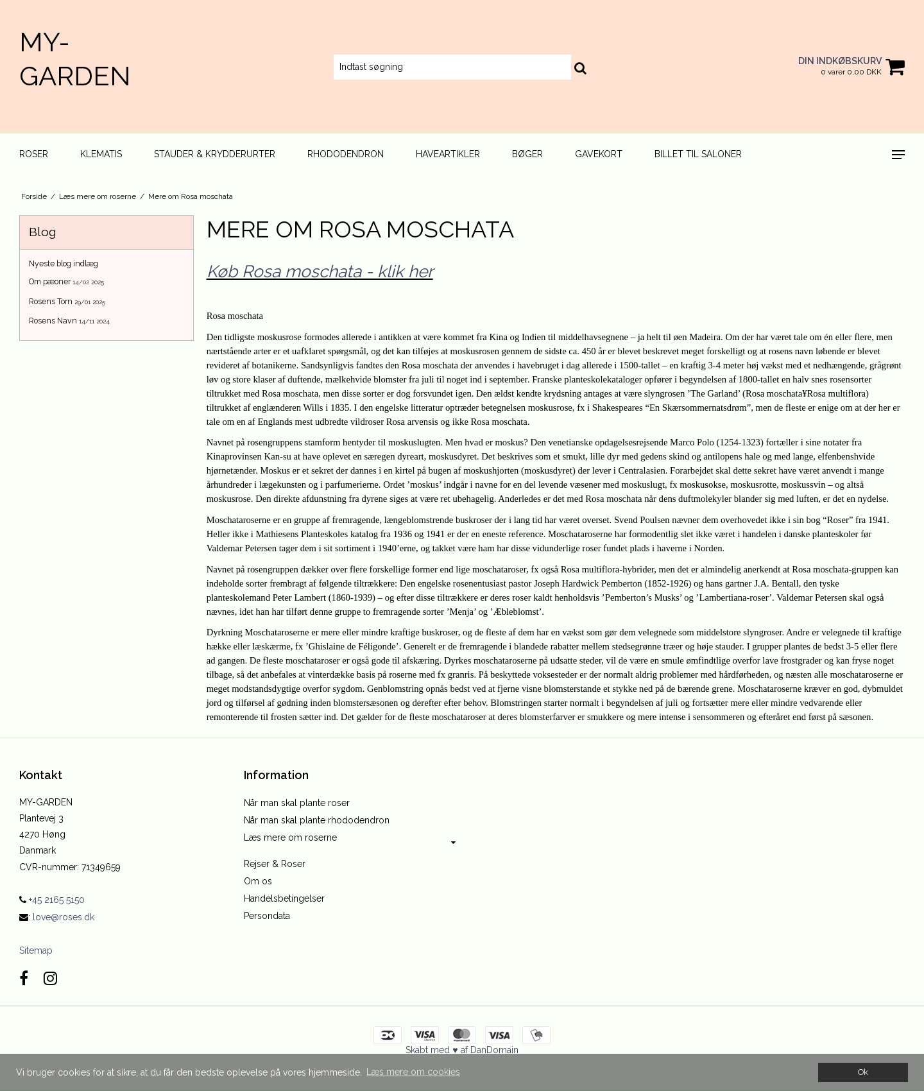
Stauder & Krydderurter (214, 154)
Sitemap (36, 950)
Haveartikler (448, 154)
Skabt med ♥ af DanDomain (462, 1050)
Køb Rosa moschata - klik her (320, 271)
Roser (33, 154)
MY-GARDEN (75, 59)
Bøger (527, 154)
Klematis (101, 154)
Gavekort (598, 154)
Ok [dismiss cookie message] (863, 1072)
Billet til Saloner (698, 154)
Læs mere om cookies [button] (413, 1072)
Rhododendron (345, 154)
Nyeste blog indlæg (63, 263)
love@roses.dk (63, 917)
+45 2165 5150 (52, 900)
